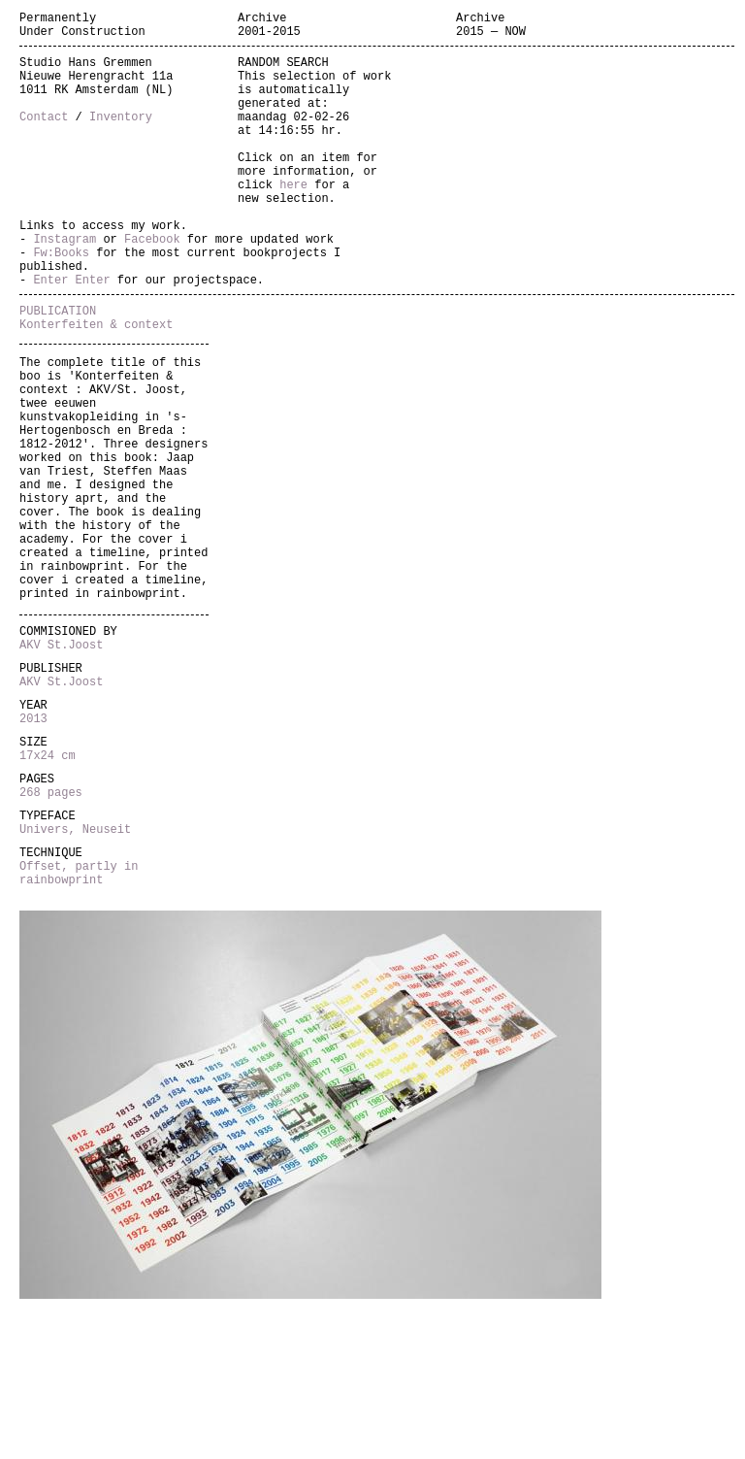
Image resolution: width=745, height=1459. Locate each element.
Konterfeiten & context (96, 385)
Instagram (64, 285)
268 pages (50, 934)
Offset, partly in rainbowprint (78, 1028)
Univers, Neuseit (75, 977)
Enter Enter (71, 334)
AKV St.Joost (61, 763)
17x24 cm (47, 891)
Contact (43, 136)
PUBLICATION (57, 368)
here (293, 219)
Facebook (152, 285)
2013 (33, 849)
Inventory (120, 136)
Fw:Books (61, 301)
